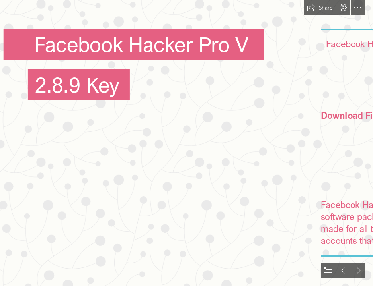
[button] (320, 7)
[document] (186, 143)
